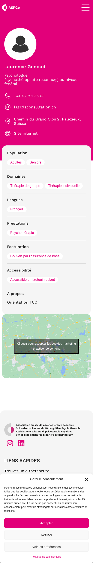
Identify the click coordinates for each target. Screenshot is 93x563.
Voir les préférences (46, 547)
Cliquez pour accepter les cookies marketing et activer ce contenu (46, 346)
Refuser (46, 535)
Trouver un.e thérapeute (26, 471)
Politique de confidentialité (46, 556)
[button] (86, 479)
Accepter (46, 523)
